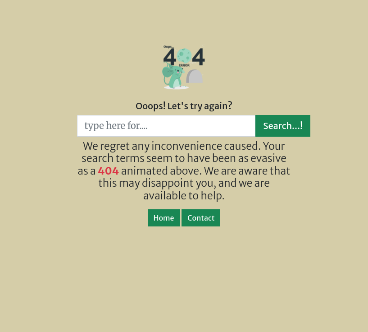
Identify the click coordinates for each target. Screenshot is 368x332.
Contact (200, 217)
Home (164, 217)
